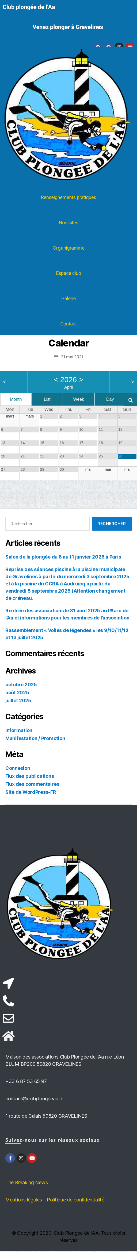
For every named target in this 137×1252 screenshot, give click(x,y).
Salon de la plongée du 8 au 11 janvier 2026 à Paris (63, 557)
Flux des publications (29, 777)
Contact (68, 324)
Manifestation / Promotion (35, 739)
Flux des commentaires (32, 785)
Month (16, 399)
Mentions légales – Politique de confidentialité (54, 1200)
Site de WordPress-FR (30, 793)
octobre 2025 (21, 685)
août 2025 (17, 693)
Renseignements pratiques (68, 197)
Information (18, 731)
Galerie (68, 298)
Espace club (68, 273)
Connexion (17, 769)
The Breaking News (26, 1183)
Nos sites (68, 222)
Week (78, 399)
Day (110, 399)
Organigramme (69, 248)
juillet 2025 (18, 701)
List (47, 399)
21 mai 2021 (72, 356)
